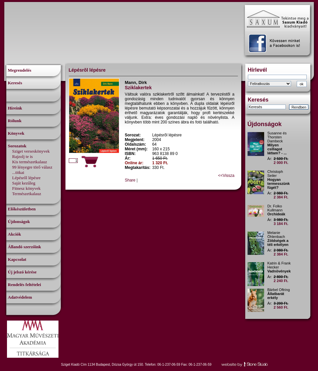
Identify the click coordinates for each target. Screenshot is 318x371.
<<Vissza (226, 175)
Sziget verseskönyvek (31, 151)
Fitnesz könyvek (26, 188)
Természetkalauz (26, 193)
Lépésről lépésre (26, 177)
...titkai (18, 172)
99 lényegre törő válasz (32, 167)
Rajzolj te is (22, 156)
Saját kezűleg (24, 183)
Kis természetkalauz (29, 161)
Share (130, 180)
